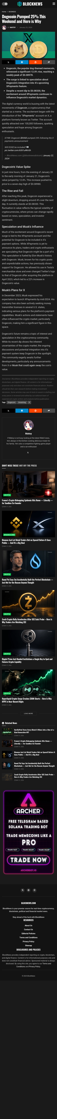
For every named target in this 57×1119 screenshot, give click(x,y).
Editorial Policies (28, 933)
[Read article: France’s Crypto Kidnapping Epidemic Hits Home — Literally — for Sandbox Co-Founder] (28, 484)
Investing (22, 402)
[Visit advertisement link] (28, 832)
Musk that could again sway (26, 365)
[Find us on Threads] (34, 890)
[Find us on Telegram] (28, 890)
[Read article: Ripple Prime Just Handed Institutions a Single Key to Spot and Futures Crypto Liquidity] (28, 643)
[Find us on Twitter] (23, 890)
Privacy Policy (28, 941)
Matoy (13, 27)
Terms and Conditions (28, 937)
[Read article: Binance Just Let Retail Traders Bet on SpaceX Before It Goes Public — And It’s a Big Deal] (28, 524)
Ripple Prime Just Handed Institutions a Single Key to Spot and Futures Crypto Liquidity (27, 660)
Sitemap (28, 945)
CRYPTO (7, 495)
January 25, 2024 (25, 27)
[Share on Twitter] (8, 62)
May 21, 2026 (7, 507)
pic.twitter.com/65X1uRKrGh (18, 150)
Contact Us (28, 929)
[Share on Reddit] (35, 62)
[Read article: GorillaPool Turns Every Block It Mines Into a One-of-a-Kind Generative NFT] (7, 732)
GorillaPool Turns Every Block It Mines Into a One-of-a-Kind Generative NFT (34, 731)
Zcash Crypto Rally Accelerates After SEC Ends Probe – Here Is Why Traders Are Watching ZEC (27, 621)
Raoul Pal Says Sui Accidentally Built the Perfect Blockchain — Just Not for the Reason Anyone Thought (27, 581)
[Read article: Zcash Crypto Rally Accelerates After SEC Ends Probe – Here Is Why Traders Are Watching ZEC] (28, 603)
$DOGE (23, 138)
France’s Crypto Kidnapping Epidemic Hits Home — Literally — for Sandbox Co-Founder (27, 502)
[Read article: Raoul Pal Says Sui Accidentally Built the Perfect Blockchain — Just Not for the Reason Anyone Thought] (28, 563)
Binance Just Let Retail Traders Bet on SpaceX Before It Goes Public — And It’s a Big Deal (26, 541)
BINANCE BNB (9, 535)
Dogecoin (22, 107)
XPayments (28, 115)
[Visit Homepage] (30, 3)
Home (4, 12)
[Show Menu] (54, 4)
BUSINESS (12, 12)
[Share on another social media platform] (49, 62)
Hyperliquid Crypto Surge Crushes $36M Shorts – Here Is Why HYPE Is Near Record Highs (27, 700)
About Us (28, 925)
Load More (28, 713)
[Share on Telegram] (22, 62)
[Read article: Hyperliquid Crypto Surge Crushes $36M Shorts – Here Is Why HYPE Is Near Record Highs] (28, 683)
